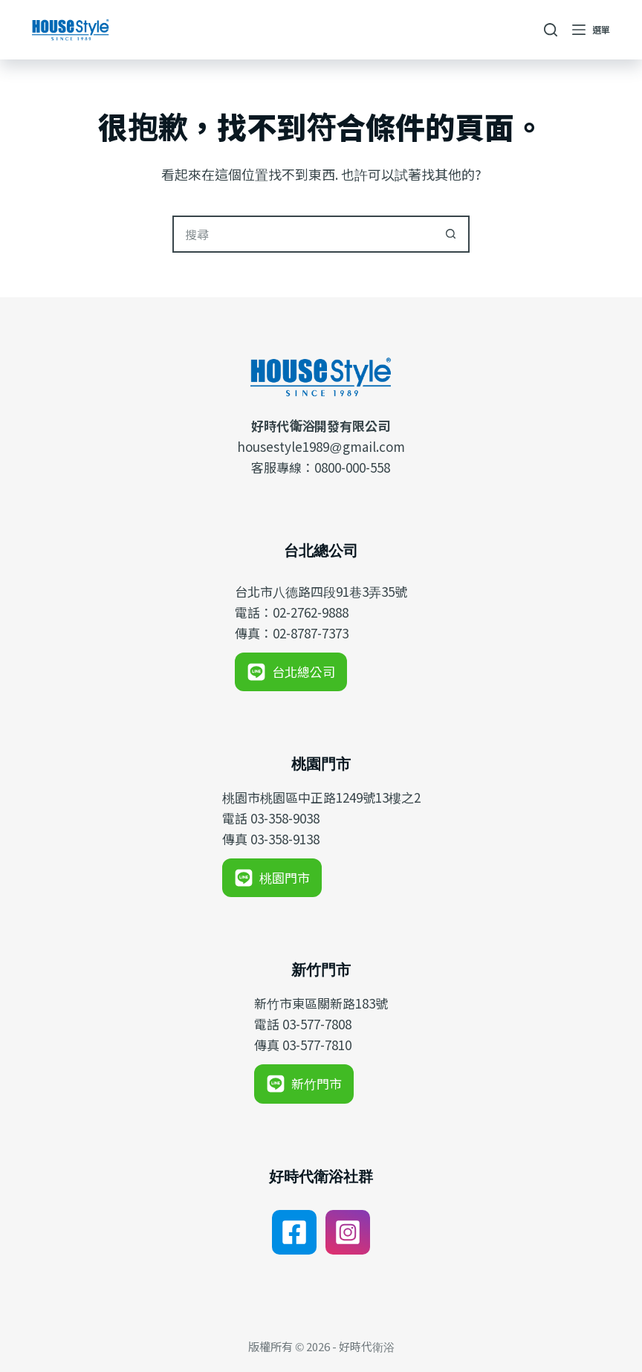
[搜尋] (550, 29)
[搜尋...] (302, 234)
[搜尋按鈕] (451, 234)
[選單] (591, 29)
